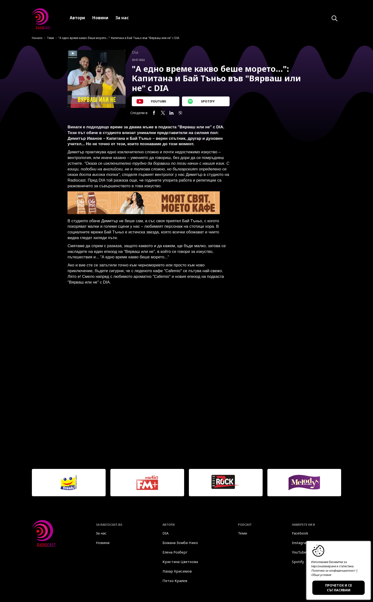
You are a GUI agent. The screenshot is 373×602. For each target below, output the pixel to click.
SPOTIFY (201, 101)
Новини (102, 542)
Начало (37, 38)
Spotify (298, 561)
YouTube (299, 552)
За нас (101, 533)
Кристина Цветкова (180, 561)
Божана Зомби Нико (180, 542)
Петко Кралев (174, 580)
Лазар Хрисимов (177, 571)
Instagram (300, 542)
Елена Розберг (174, 552)
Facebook (300, 533)
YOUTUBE (151, 101)
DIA (165, 533)
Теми (50, 38)
